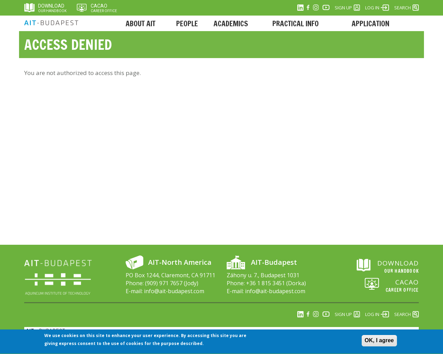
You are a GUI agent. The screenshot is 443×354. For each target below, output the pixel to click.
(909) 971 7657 (163, 283)
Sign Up (343, 7)
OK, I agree (379, 343)
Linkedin (300, 7)
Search (402, 7)
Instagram (315, 7)
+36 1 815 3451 (265, 283)
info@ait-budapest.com (174, 291)
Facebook (308, 7)
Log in (372, 7)
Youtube (326, 7)
